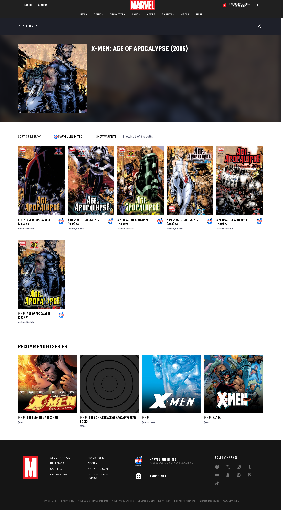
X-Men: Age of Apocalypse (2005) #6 (34, 222)
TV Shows (168, 14)
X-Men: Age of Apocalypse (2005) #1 (34, 315)
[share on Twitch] (249, 476)
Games (136, 14)
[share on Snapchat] (228, 476)
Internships (59, 474)
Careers (56, 468)
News (83, 14)
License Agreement (184, 500)
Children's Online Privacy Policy (154, 500)
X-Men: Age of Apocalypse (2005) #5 (84, 222)
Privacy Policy (67, 500)
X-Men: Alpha (212, 418)
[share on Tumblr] (249, 467)
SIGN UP (42, 5)
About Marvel (60, 457)
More (199, 14)
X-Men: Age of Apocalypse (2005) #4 (133, 222)
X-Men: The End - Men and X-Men (38, 418)
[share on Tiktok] (217, 484)
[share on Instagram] (239, 467)
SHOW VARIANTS (106, 136)
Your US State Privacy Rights (93, 500)
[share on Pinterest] (239, 476)
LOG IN (28, 5)
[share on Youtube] (217, 476)
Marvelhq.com (98, 468)
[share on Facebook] (217, 468)
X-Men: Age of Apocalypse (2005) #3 (183, 222)
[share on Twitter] (228, 467)
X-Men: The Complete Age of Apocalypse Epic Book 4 (108, 420)
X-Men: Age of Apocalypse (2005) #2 (232, 222)
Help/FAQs (57, 463)
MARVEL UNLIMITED (70, 136)
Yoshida (22, 228)
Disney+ (93, 463)
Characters (117, 14)
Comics (98, 14)
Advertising (96, 457)
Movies (151, 14)
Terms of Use (49, 500)
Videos (185, 14)
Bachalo (30, 228)
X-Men (146, 418)
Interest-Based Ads (209, 500)
